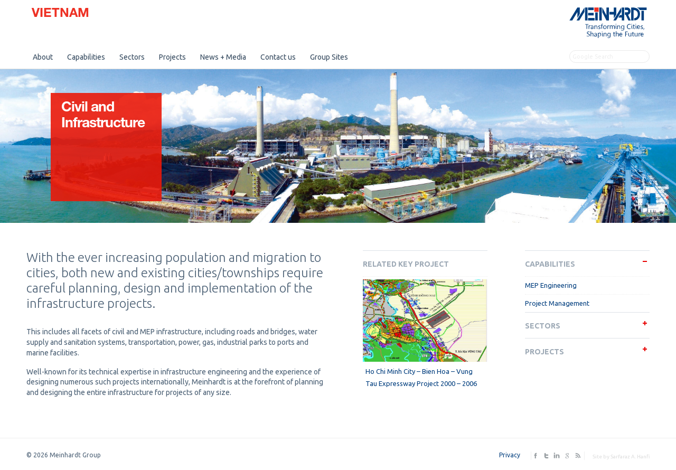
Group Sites (329, 57)
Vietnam (60, 14)
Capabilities (86, 57)
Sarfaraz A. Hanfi (630, 456)
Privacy (509, 455)
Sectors (132, 57)
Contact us (278, 57)
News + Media (223, 57)
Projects (172, 57)
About (43, 57)
